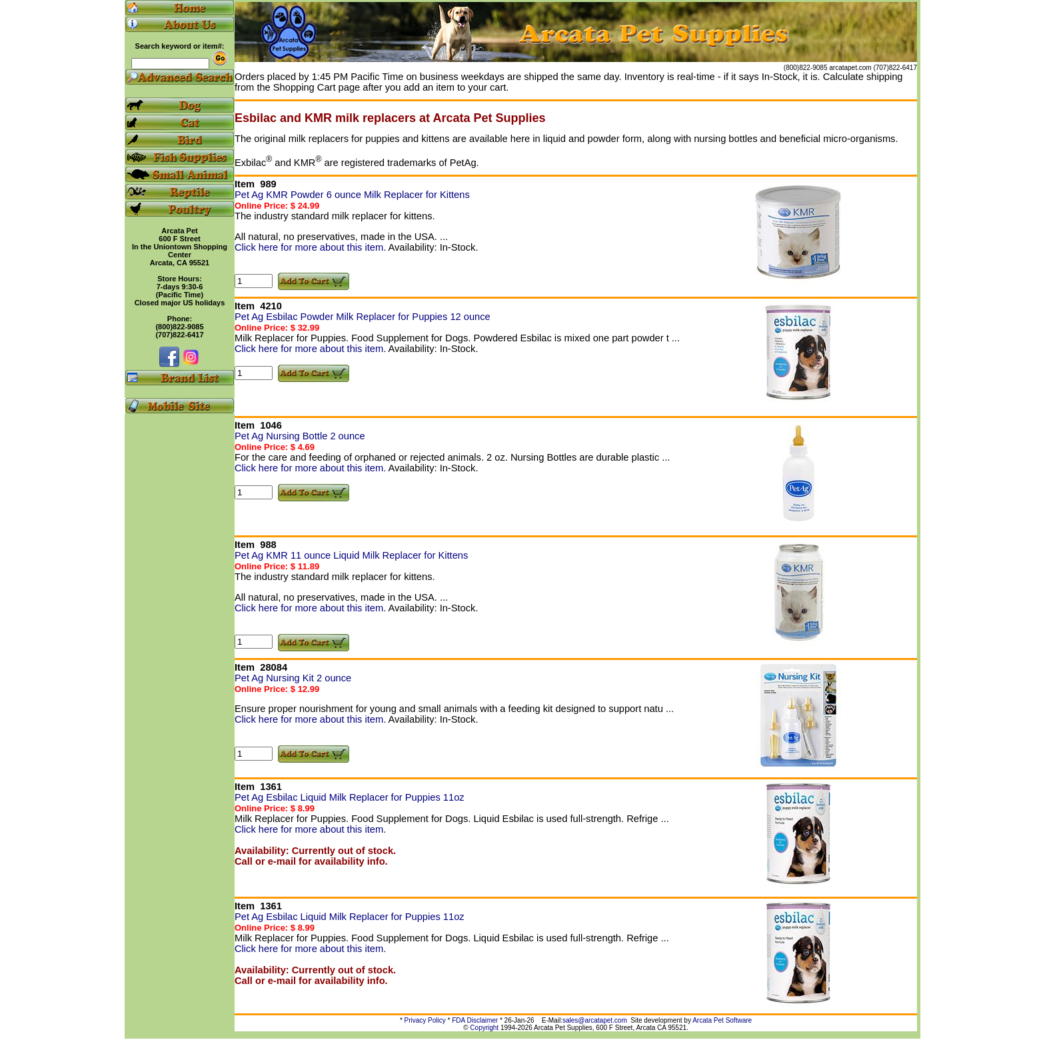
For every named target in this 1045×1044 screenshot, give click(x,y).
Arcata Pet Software (722, 1020)
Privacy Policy (425, 1020)
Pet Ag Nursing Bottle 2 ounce (300, 436)
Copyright (484, 1027)
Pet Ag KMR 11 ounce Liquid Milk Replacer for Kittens (351, 555)
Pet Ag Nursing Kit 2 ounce (293, 678)
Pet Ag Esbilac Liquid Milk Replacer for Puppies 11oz (350, 797)
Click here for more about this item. (312, 247)
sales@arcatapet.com (594, 1020)
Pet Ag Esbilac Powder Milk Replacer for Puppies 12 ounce (363, 316)
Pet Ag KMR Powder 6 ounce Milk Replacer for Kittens (352, 194)
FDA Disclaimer (475, 1020)
